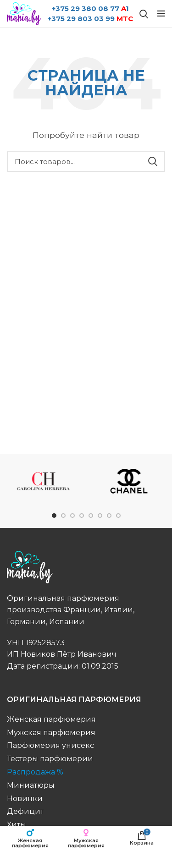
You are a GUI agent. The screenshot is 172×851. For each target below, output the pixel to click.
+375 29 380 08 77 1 (90, 8)
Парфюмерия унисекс (50, 745)
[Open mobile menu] (161, 14)
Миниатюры (31, 785)
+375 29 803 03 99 (90, 18)
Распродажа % (35, 772)
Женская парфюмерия (51, 719)
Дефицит (25, 811)
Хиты (16, 824)
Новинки (25, 798)
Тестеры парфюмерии (50, 758)
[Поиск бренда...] (144, 14)
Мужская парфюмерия (51, 732)
